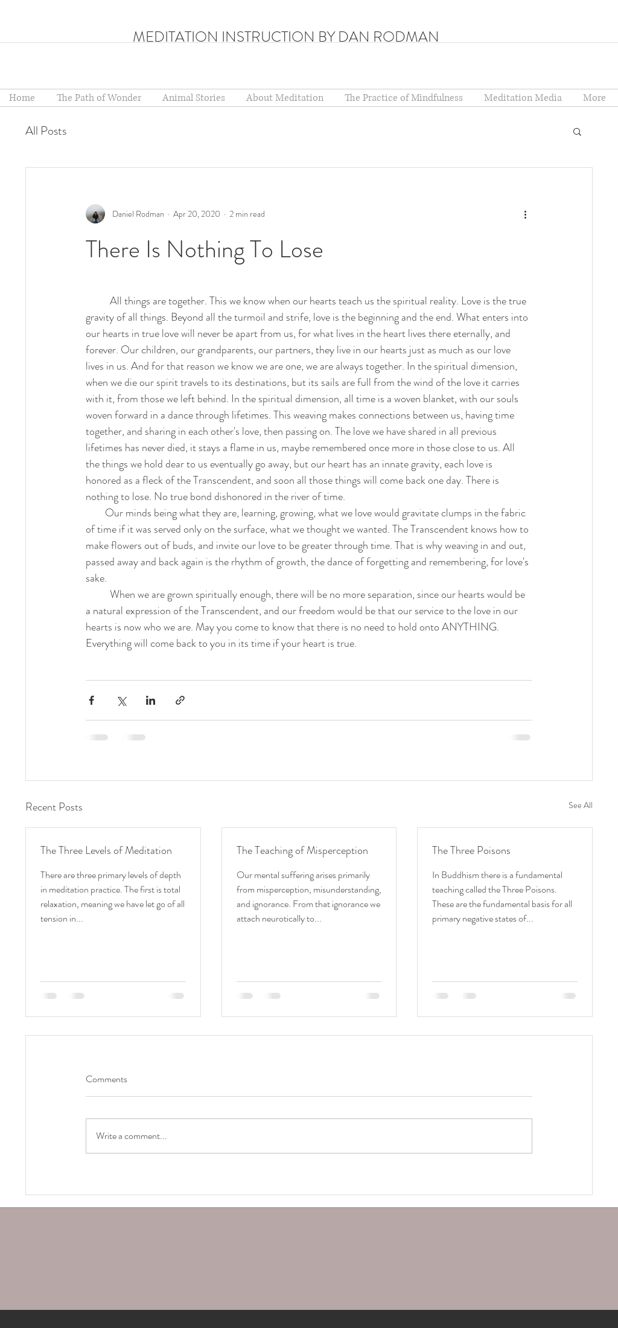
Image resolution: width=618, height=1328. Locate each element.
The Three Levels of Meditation (106, 850)
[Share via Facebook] (91, 700)
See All (581, 805)
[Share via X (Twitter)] (121, 700)
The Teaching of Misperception (302, 850)
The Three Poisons (471, 850)
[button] (286, 97)
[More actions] (525, 214)
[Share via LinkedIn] (150, 700)
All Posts (45, 131)
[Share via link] (180, 700)
